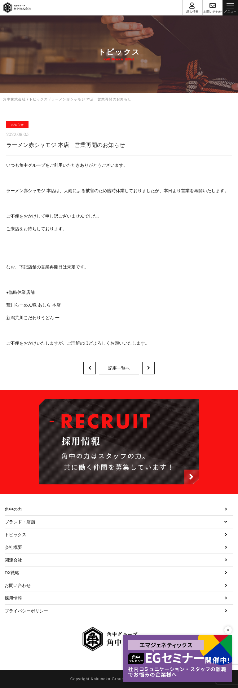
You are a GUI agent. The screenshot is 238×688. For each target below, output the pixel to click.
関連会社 (13, 560)
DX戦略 (12, 572)
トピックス (15, 534)
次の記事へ (148, 368)
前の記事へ (89, 368)
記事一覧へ (119, 368)
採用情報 (13, 598)
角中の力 (13, 509)
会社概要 (13, 547)
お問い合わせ (18, 585)
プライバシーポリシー (26, 610)
